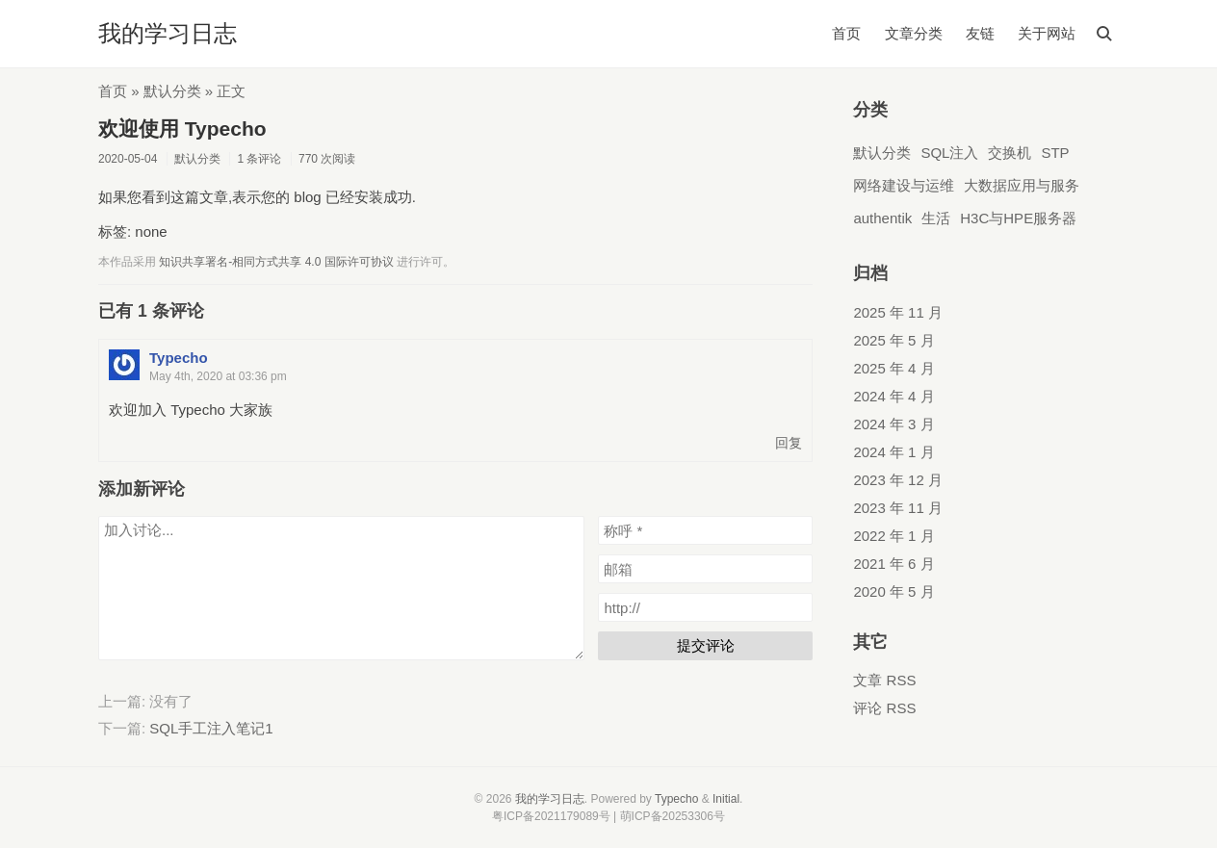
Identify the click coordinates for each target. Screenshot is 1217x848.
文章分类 (914, 33)
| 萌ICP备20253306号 (669, 816)
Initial (725, 799)
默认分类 (172, 91)
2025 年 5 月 (893, 340)
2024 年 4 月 (893, 396)
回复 (788, 443)
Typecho (178, 357)
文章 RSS (884, 680)
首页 (846, 33)
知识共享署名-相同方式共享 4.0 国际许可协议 (276, 262)
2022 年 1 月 (893, 535)
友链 (980, 33)
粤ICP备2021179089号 (551, 816)
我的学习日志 (167, 33)
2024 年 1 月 (893, 452)
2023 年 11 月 (898, 508)
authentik (882, 218)
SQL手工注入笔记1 (210, 728)
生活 (935, 218)
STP (1055, 152)
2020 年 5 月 (893, 591)
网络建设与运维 (903, 185)
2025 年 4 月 (893, 368)
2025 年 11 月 (898, 312)
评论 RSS (884, 708)
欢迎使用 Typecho (182, 128)
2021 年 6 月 (893, 563)
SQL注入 (949, 152)
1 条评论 (259, 159)
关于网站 (1046, 33)
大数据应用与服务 (1021, 185)
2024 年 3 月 (893, 424)
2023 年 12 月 (898, 480)
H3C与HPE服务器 (1018, 218)
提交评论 (706, 645)
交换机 (1009, 152)
